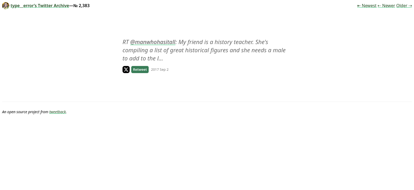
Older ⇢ (404, 5)
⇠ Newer (386, 5)
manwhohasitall (155, 42)
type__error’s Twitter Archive (35, 5)
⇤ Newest (367, 5)
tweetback (57, 111)
